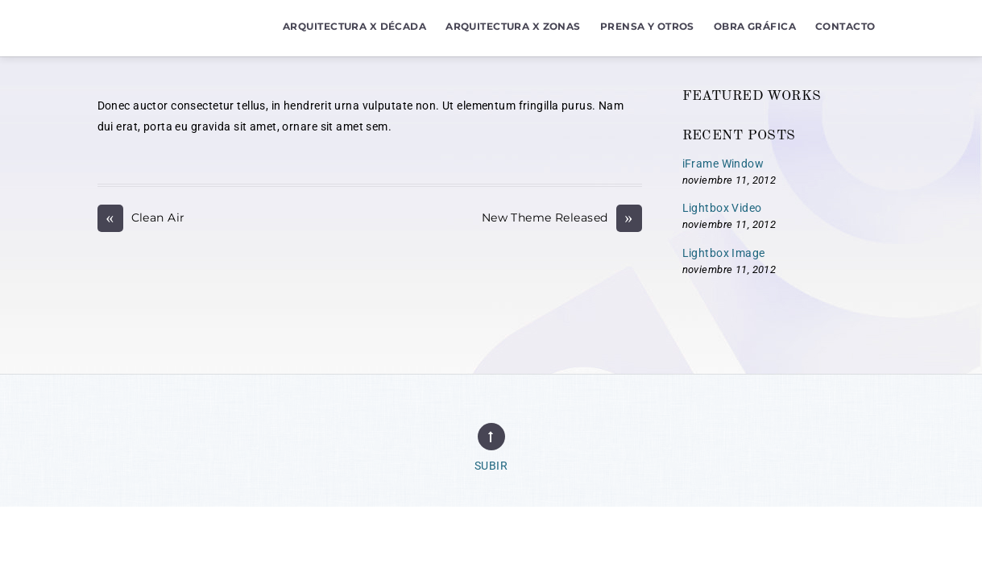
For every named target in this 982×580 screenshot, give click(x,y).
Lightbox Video (722, 208)
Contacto (845, 26)
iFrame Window (723, 164)
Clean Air (141, 218)
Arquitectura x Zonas (513, 26)
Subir (491, 466)
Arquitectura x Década (354, 26)
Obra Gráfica (755, 26)
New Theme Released (562, 218)
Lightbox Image (723, 253)
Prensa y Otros (647, 26)
